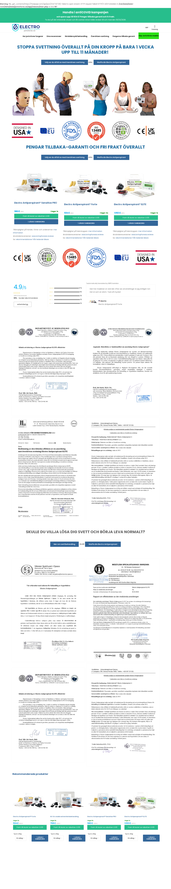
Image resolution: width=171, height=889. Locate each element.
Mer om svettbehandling (64, 544)
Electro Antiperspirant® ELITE (135, 816)
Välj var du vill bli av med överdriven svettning (64, 62)
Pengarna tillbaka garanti (124, 36)
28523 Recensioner (20, 296)
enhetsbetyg (22, 304)
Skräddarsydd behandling (76, 36)
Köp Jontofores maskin (149, 35)
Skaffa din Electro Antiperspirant (111, 62)
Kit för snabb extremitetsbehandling (64, 816)
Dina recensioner (54, 36)
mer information (95, 231)
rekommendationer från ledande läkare (32, 239)
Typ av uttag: (18, 834)
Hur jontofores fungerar (33, 36)
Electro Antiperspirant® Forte (24, 816)
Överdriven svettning (100, 36)
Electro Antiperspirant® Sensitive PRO (101, 816)
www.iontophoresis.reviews (43, 236)
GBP (146, 28)
